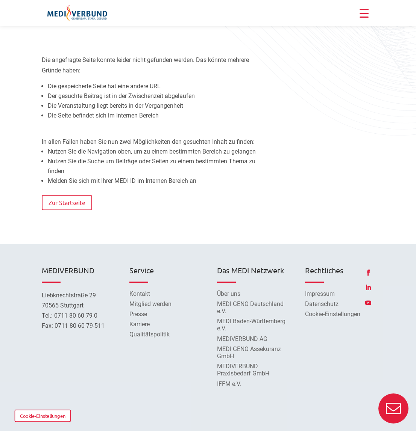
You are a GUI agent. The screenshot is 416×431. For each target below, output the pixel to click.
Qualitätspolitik (149, 334)
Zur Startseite (67, 202)
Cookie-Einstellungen (42, 416)
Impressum (320, 293)
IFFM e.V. (229, 383)
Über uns (228, 293)
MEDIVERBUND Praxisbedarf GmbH (243, 370)
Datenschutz (322, 303)
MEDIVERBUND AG (242, 338)
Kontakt (139, 293)
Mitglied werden (150, 303)
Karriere (139, 324)
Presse (138, 314)
